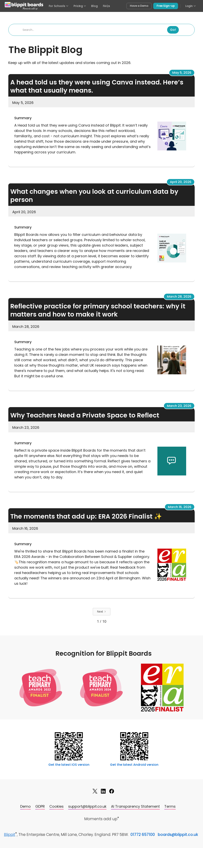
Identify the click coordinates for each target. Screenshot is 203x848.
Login (190, 6)
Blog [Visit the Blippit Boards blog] (94, 6)
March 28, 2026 (179, 296)
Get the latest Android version (134, 764)
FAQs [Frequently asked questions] (106, 6)
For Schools (58, 6)
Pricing (80, 6)
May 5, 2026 (181, 72)
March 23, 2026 (179, 406)
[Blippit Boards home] (24, 6)
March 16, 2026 (179, 507)
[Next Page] (101, 611)
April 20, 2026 (180, 182)
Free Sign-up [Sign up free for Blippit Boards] (166, 6)
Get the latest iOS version (68, 764)
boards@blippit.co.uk (178, 834)
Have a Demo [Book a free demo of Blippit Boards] (139, 6)
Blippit (9, 834)
